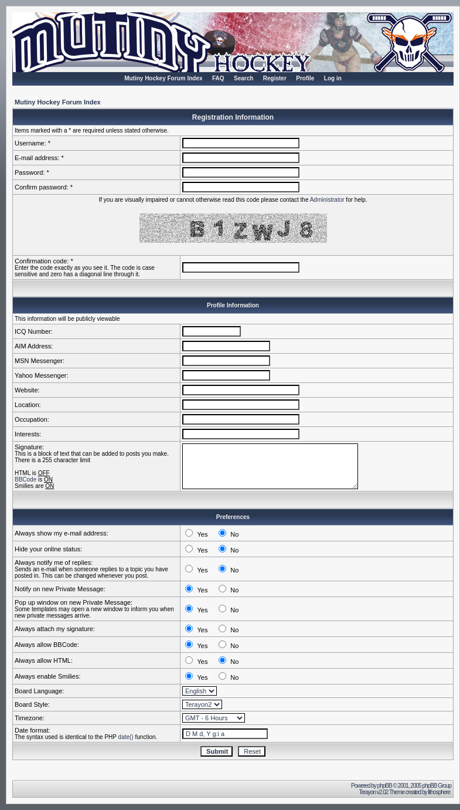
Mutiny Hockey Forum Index (163, 78)
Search (243, 78)
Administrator (327, 199)
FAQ (218, 78)
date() (126, 737)
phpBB (384, 785)
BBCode (25, 479)
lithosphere (439, 792)
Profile (305, 78)
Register (275, 78)
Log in (333, 78)
